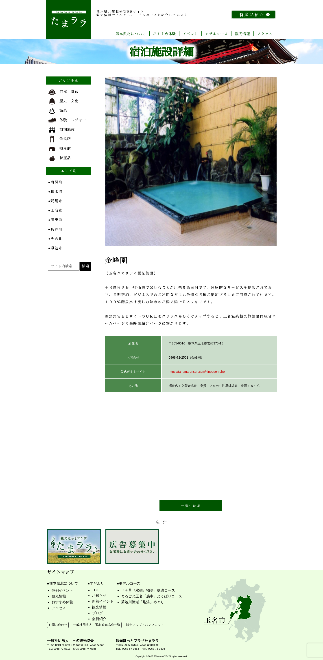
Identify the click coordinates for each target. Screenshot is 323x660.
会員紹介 (99, 619)
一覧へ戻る (191, 505)
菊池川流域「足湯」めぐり (142, 602)
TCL (95, 590)
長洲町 (55, 229)
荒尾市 (55, 200)
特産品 (59, 158)
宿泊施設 (61, 129)
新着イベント (102, 601)
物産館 (59, 148)
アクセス (264, 33)
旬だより (97, 583)
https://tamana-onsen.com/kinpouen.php (197, 371)
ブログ (97, 613)
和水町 (55, 191)
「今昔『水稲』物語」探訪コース (148, 590)
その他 (55, 238)
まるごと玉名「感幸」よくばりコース (151, 596)
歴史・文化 (63, 101)
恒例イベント (62, 590)
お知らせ (99, 595)
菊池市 (55, 248)
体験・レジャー (67, 120)
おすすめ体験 (164, 33)
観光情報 (242, 33)
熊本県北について (131, 33)
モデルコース (216, 33)
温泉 (57, 111)
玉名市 (55, 210)
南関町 (55, 182)
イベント (190, 33)
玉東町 (55, 219)
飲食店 (59, 139)
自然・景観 (63, 92)
